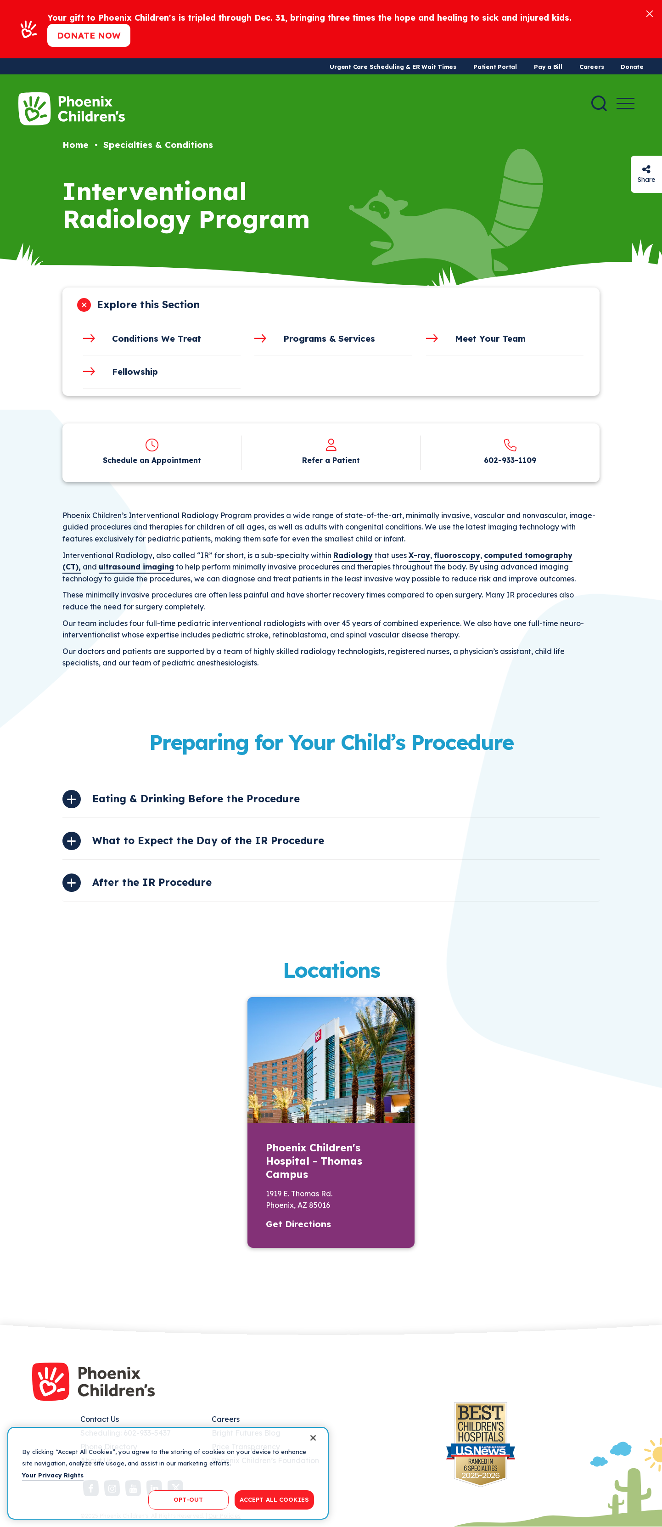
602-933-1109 (510, 460)
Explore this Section (148, 304)
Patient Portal (495, 66)
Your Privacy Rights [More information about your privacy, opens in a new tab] (53, 1475)
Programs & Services (329, 338)
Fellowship (135, 371)
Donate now (89, 35)
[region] (168, 1473)
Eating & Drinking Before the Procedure (196, 798)
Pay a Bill (548, 66)
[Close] (649, 13)
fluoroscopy (457, 555)
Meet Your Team (490, 338)
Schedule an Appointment (152, 460)
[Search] (599, 103)
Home (75, 144)
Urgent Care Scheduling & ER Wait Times (393, 66)
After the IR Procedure (152, 882)
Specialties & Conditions (158, 144)
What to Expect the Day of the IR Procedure (208, 840)
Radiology (353, 555)
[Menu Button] (625, 103)
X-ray (419, 555)
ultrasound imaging (136, 566)
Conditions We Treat (156, 338)
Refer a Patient (331, 460)
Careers (591, 66)
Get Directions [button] (298, 1223)
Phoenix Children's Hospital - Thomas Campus (314, 1161)
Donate (632, 66)
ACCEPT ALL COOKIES (274, 1499)
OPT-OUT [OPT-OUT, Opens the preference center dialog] (188, 1499)
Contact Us (99, 1419)
